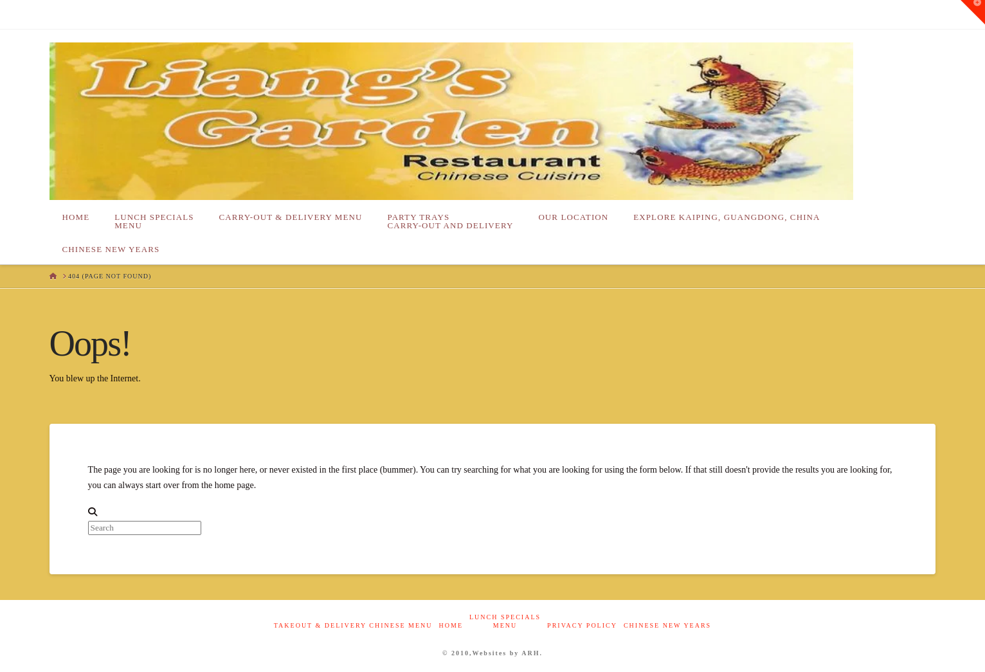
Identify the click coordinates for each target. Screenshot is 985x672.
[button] (973, 12)
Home (451, 625)
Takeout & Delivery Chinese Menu (353, 625)
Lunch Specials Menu (505, 621)
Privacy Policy (582, 625)
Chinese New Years (667, 625)
